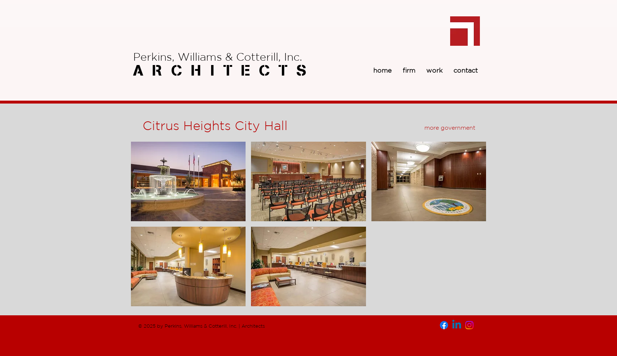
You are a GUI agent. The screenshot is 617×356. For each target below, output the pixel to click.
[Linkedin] (456, 325)
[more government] (450, 127)
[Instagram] (469, 325)
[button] (188, 181)
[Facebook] (444, 325)
